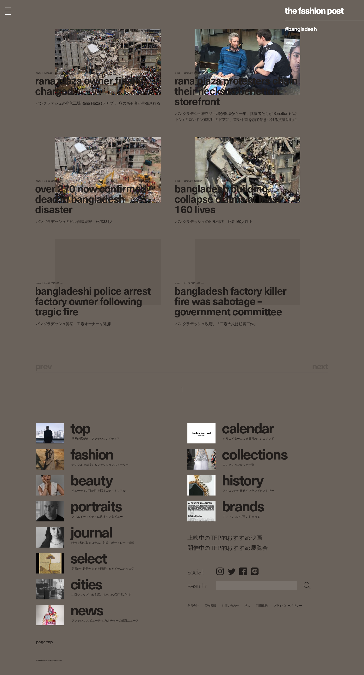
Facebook (243, 571)
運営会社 (193, 605)
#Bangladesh (301, 28)
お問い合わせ (230, 605)
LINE (255, 571)
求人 (247, 605)
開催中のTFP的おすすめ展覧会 (227, 548)
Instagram (220, 571)
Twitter (231, 571)
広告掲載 (210, 605)
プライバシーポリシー (287, 605)
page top (44, 641)
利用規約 (262, 605)
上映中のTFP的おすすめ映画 (224, 538)
